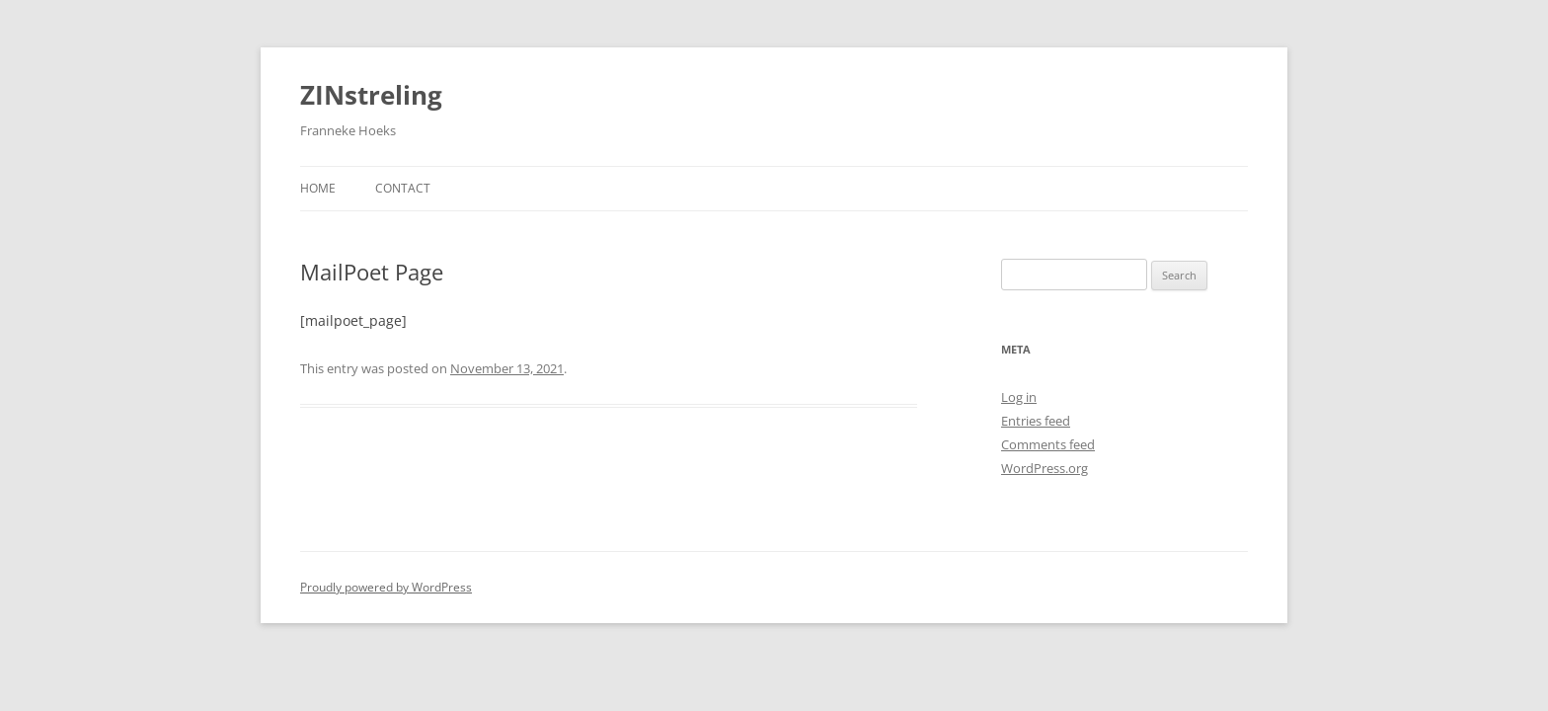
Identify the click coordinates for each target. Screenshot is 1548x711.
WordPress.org (1044, 468)
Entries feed (1035, 421)
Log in (1019, 397)
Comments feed (1048, 444)
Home (318, 188)
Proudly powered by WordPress (386, 587)
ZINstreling (371, 95)
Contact (402, 188)
